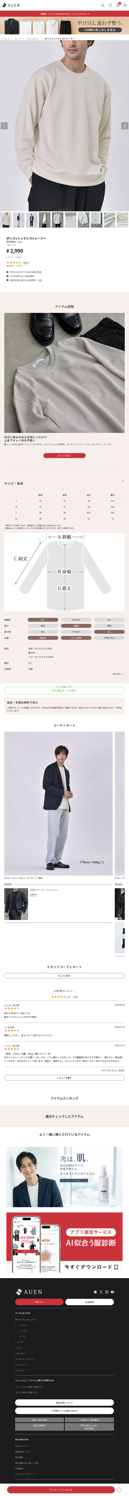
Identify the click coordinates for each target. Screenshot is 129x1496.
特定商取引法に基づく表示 (27, 1462)
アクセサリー (21, 1353)
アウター (23, 1325)
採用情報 (19, 1457)
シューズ (19, 1342)
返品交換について (64, 1402)
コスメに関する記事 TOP (26, 1392)
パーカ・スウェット (32, 39)
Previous (4, 125)
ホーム (7, 39)
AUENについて (21, 1445)
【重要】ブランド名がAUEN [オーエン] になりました (64, 13)
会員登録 (89, 1302)
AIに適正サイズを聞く (64, 690)
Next (124, 125)
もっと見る (64, 455)
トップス (18, 39)
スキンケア (20, 1370)
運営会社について (23, 1451)
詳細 (40, 280)
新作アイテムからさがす (25, 1319)
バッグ (18, 1347)
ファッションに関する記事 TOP (29, 1386)
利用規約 (19, 1468)
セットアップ (21, 1364)
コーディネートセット (24, 1359)
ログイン (39, 1301)
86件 (26, 262)
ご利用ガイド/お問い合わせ (64, 1410)
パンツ (23, 1336)
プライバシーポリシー (25, 1474)
